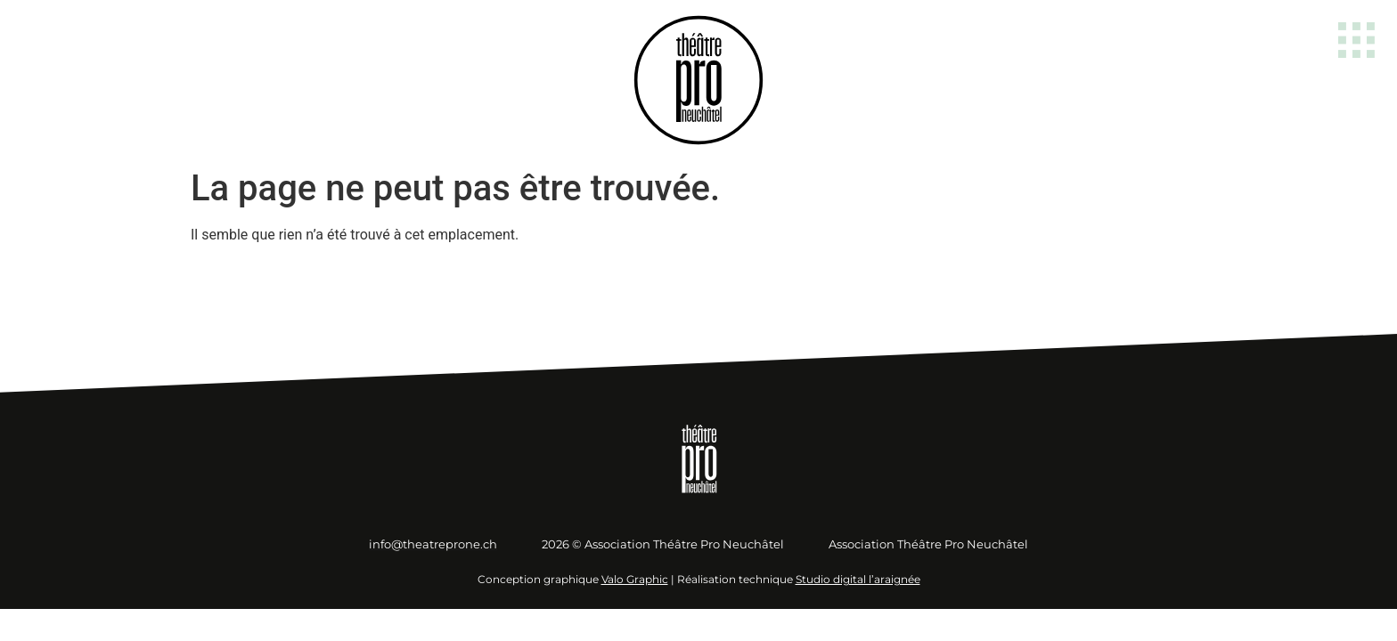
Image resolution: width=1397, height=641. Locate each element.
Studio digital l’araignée (858, 579)
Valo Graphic (634, 579)
